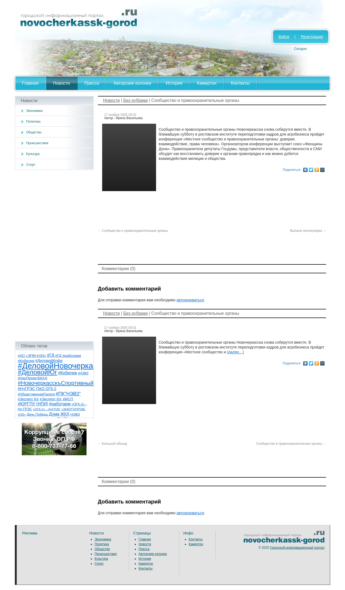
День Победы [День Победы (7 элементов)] (37, 414)
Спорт (30, 165)
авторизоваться (190, 300)
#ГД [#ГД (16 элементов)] (50, 355)
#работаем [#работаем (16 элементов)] (60, 404)
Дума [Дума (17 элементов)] (54, 414)
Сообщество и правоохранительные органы (133, 231)
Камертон (206, 83)
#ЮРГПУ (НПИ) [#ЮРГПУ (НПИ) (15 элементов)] (33, 404)
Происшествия (37, 143)
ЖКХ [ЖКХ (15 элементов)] (65, 414)
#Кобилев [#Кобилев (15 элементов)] (67, 373)
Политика (33, 121)
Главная (30, 83)
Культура (33, 154)
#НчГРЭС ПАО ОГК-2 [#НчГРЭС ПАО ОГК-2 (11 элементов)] (37, 389)
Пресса (91, 83)
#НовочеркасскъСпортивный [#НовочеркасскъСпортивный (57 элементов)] (56, 383)
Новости (61, 83)
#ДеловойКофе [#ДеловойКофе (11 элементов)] (49, 360)
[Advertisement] (54, 255)
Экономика (34, 111)
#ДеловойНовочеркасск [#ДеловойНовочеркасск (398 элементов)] (61, 365)
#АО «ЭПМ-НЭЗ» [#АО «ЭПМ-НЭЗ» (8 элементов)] (32, 356)
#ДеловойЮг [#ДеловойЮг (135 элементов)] (37, 372)
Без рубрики (135, 100)
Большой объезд (112, 444)
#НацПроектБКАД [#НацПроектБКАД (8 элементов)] (32, 378)
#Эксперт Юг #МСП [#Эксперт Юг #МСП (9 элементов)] (56, 399)
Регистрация (312, 36)
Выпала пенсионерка (308, 231)
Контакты (240, 83)
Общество (34, 132)
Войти (283, 36)
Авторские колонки (132, 83)
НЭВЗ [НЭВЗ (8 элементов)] (75, 414)
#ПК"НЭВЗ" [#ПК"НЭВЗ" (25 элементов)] (68, 393)
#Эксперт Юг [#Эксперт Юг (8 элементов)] (28, 399)
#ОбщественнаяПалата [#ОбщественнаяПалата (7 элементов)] (36, 394)
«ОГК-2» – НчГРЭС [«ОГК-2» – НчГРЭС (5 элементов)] (46, 409)
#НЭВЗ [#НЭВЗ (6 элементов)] (83, 373)
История (174, 83)
